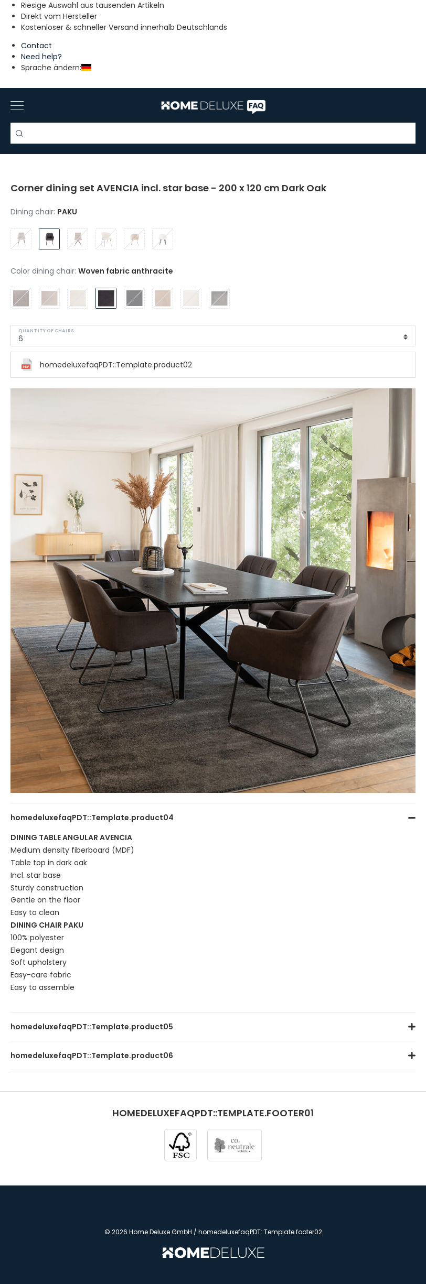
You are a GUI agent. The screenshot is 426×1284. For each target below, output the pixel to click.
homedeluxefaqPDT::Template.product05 (91, 1026)
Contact (36, 45)
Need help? (41, 56)
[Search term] (213, 133)
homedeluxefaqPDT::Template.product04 (92, 817)
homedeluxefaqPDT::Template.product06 (91, 1055)
